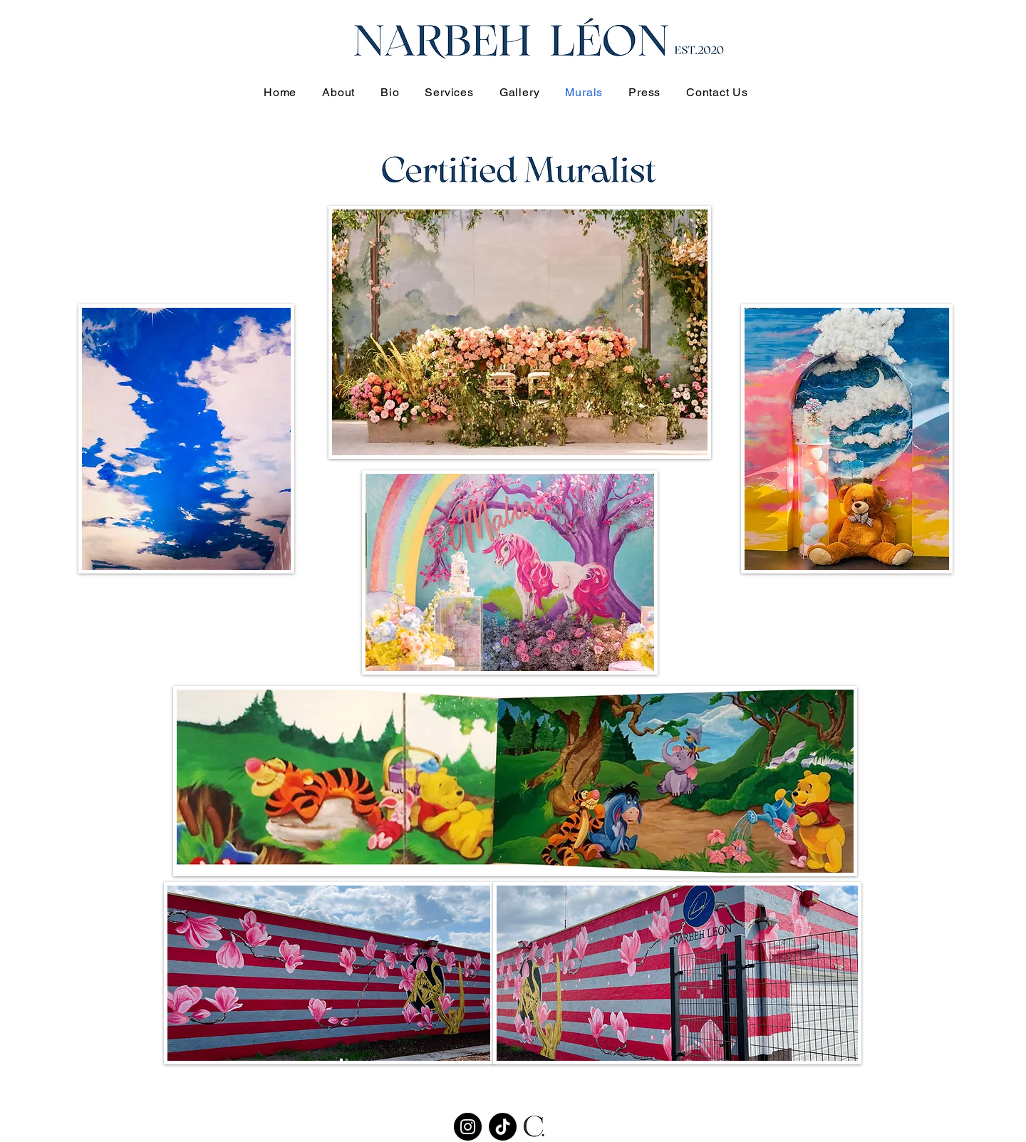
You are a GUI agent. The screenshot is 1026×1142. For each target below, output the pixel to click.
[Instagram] (468, 1127)
